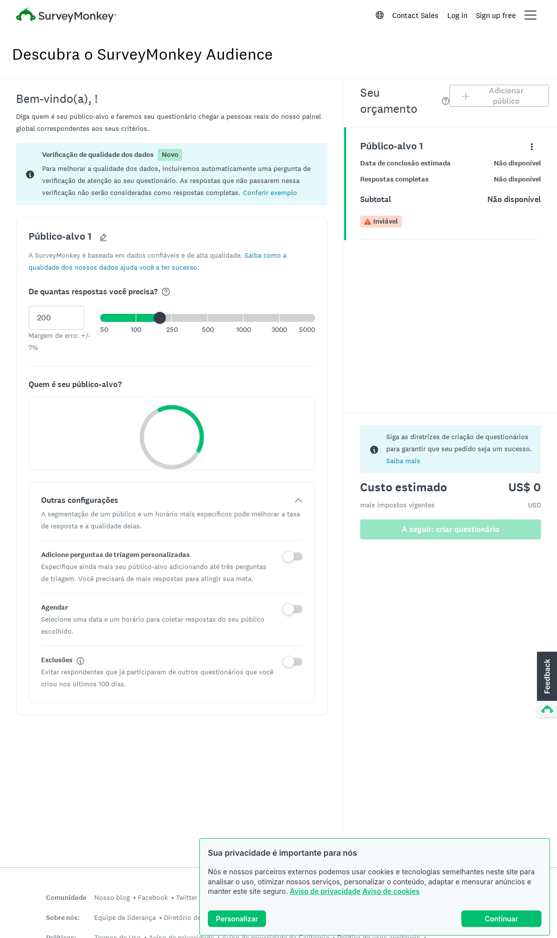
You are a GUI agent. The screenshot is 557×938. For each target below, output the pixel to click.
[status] (172, 174)
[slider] (160, 318)
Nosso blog (112, 897)
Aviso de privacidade (325, 891)
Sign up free (496, 15)
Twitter (186, 897)
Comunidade (66, 897)
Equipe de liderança (125, 917)
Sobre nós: (63, 917)
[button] (270, 192)
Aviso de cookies (391, 891)
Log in (457, 15)
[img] (166, 292)
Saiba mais (403, 460)
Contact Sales (415, 15)
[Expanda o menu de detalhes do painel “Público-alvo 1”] (531, 146)
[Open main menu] (530, 15)
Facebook (153, 897)
